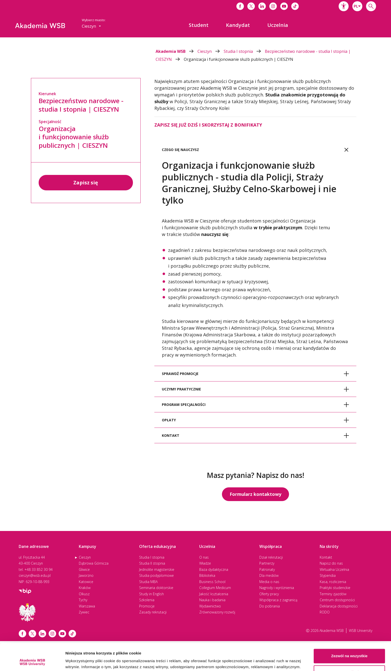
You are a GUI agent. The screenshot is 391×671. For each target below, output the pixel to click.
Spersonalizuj (349, 647)
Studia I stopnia (244, 51)
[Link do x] (251, 6)
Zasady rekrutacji (153, 612)
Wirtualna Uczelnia (334, 569)
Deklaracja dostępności (339, 606)
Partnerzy (266, 563)
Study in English (151, 594)
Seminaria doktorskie (156, 587)
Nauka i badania (212, 599)
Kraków (85, 587)
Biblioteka (207, 575)
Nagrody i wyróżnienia (276, 587)
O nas (204, 557)
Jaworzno (86, 575)
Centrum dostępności (337, 599)
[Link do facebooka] (240, 6)
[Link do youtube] (284, 6)
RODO (325, 612)
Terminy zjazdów (333, 594)
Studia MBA (148, 581)
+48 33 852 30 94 (38, 569)
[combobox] (357, 6)
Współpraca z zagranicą (278, 599)
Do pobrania (269, 606)
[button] (344, 6)
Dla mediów (269, 575)
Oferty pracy (269, 594)
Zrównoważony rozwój (217, 612)
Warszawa (87, 606)
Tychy (83, 599)
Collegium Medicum (215, 587)
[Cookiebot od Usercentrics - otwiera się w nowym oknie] (32, 661)
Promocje (147, 606)
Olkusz (84, 594)
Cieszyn (210, 51)
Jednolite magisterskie (156, 569)
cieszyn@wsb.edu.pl (35, 575)
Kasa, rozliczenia (333, 581)
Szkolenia (146, 599)
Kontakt (326, 557)
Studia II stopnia (152, 563)
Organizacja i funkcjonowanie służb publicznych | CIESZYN (238, 59)
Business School (212, 581)
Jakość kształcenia (213, 594)
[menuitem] (198, 25)
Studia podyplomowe (156, 575)
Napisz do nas (331, 563)
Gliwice (84, 569)
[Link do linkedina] (262, 6)
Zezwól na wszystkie (349, 630)
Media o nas (269, 581)
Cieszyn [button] (91, 26)
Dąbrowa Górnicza (93, 563)
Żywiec (84, 612)
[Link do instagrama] (273, 6)
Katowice (86, 581)
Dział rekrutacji (271, 557)
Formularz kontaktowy (255, 494)
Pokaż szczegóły (80, 661)
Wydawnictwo (210, 606)
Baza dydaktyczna (213, 569)
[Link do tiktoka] (295, 6)
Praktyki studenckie (335, 587)
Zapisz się (85, 182)
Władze (205, 563)
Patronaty (267, 569)
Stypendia (328, 575)
